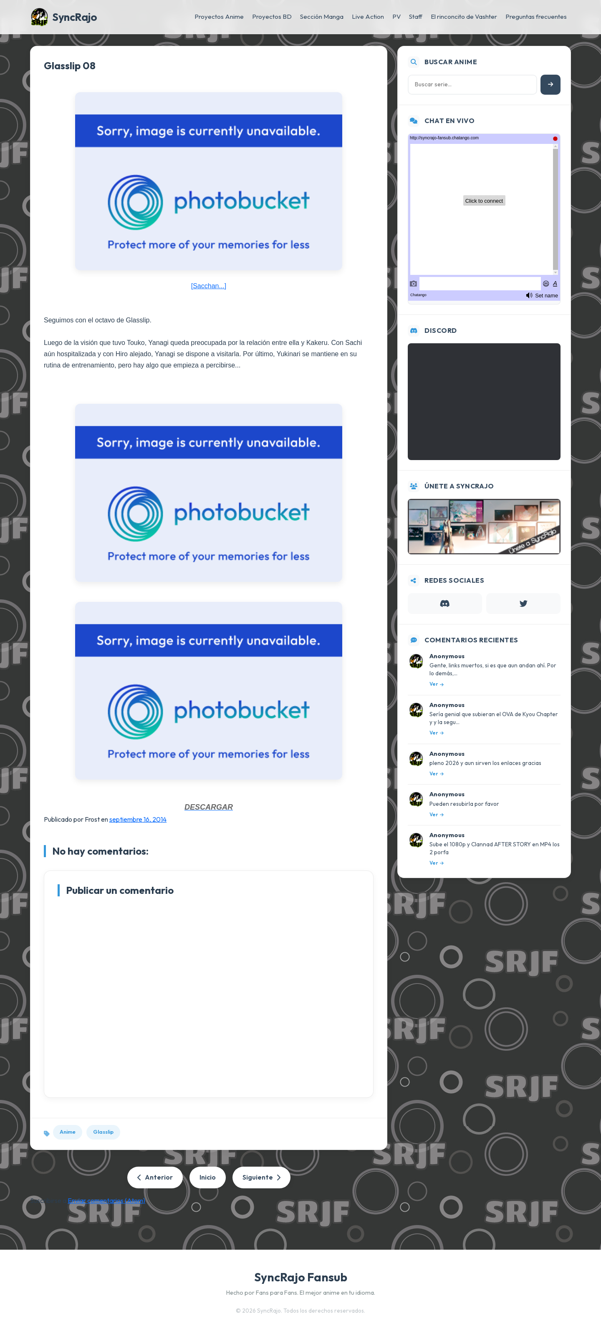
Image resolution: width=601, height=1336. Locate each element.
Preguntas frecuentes (536, 16)
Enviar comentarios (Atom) (106, 1200)
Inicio (207, 1177)
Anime (68, 1131)
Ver (436, 684)
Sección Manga (321, 16)
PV (396, 16)
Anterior (155, 1177)
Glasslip (103, 1131)
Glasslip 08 (70, 65)
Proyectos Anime (219, 16)
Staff (415, 16)
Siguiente (261, 1177)
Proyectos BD (272, 16)
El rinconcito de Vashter (464, 16)
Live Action (368, 16)
